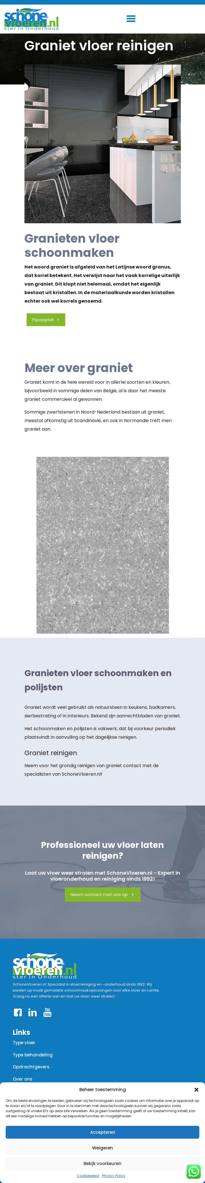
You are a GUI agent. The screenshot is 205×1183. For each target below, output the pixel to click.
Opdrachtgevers (31, 1067)
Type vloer (24, 1043)
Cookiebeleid (88, 1175)
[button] (196, 1090)
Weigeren (102, 1148)
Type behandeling (33, 1055)
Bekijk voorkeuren (102, 1164)
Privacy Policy (113, 1175)
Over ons (22, 1079)
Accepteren (102, 1132)
